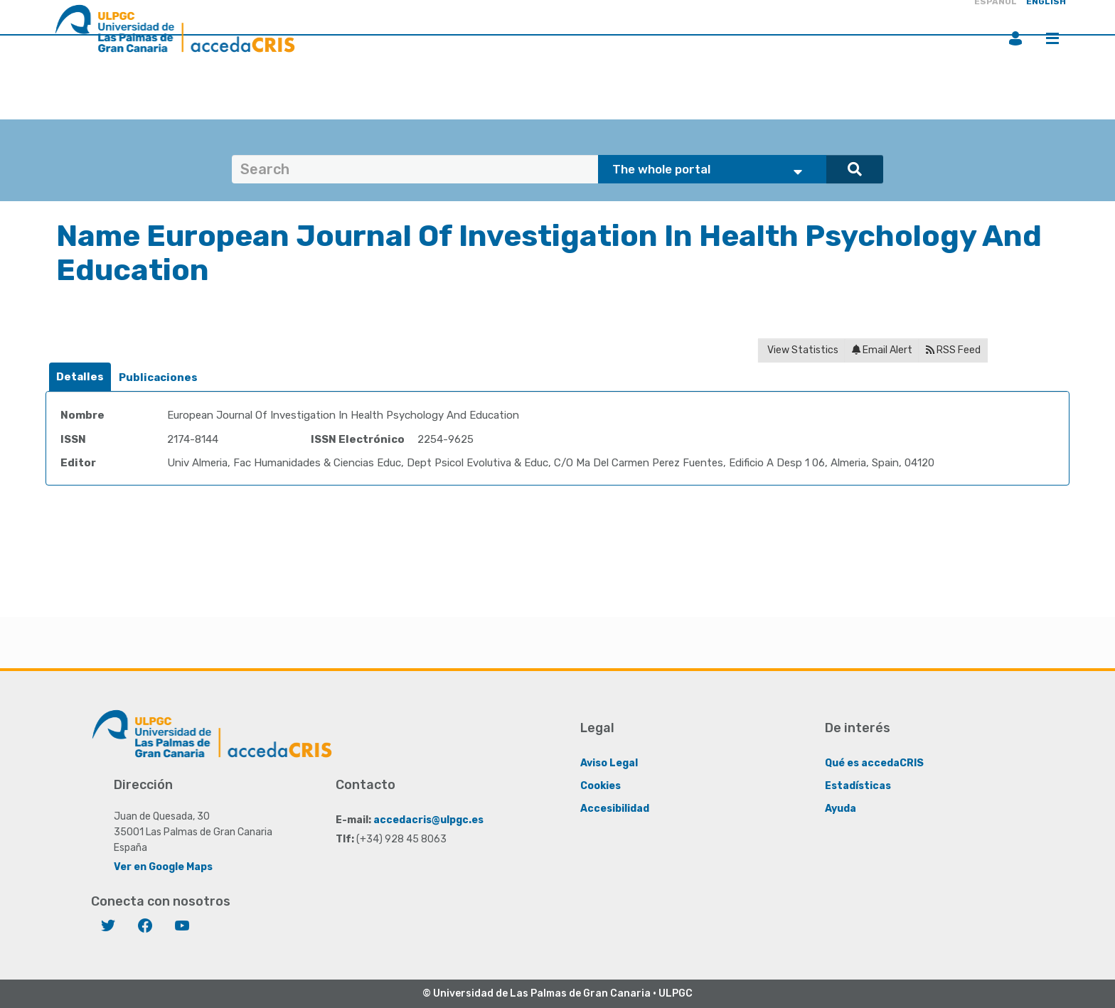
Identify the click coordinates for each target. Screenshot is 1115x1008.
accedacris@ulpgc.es (428, 820)
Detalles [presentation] (80, 376)
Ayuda (840, 809)
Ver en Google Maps (163, 867)
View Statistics (801, 350)
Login (1015, 38)
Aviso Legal (609, 763)
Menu (1052, 38)
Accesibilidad (614, 809)
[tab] (80, 377)
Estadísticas (858, 786)
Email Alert (882, 350)
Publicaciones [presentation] (158, 377)
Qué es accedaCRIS (874, 763)
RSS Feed (953, 350)
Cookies (600, 786)
